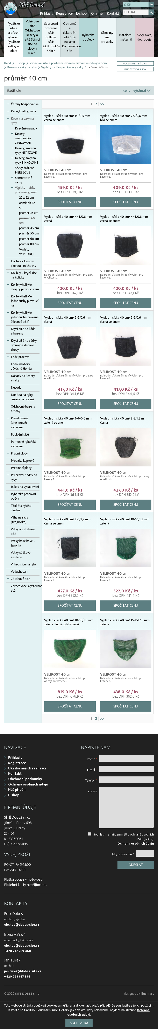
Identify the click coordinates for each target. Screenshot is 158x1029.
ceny (126, 90)
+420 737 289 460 (17, 950)
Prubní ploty (19, 453)
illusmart (147, 993)
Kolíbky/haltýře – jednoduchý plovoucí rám (24, 301)
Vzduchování (19, 571)
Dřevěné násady (26, 128)
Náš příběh (17, 789)
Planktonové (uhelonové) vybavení (19, 422)
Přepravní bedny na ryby (24, 477)
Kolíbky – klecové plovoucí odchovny (23, 263)
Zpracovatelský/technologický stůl (25, 588)
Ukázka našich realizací (27, 767)
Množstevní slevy (135, 69)
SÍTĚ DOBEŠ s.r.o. (27, 993)
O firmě (97, 13)
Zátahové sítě (20, 578)
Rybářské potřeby (88, 37)
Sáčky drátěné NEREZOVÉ (24, 170)
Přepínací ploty (21, 467)
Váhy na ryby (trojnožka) (19, 519)
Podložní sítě (20, 434)
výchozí (139, 90)
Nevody (16, 387)
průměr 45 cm (29, 228)
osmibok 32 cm (27, 205)
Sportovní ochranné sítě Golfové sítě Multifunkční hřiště (51, 37)
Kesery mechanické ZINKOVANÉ (23, 138)
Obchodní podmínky (25, 778)
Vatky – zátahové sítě (23, 531)
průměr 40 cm (27, 220)
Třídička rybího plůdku (21, 508)
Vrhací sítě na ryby (23, 564)
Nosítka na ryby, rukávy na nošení (22, 397)
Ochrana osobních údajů (28, 784)
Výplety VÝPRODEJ (26, 251)
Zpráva (92, 790)
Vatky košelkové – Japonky (23, 543)
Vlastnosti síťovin (135, 63)
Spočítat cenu (70, 202)
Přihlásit (48, 13)
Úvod (7, 63)
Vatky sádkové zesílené (20, 555)
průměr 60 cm (29, 238)
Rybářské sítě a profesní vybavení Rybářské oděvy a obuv (13, 39)
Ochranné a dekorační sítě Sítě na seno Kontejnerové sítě (70, 37)
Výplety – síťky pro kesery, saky (26, 190)
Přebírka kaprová (22, 460)
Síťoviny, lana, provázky (107, 37)
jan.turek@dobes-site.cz (22, 970)
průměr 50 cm (29, 233)
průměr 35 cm (28, 212)
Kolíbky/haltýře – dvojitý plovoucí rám (25, 287)
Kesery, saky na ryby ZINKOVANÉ (26, 160)
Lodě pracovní (20, 356)
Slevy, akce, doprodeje (144, 37)
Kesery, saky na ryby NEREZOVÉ (26, 150)
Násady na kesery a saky (23, 378)
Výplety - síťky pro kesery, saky (62, 67)
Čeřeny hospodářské (25, 104)
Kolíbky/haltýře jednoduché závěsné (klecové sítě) (24, 317)
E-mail (92, 768)
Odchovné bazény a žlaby (23, 409)
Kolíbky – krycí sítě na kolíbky (24, 275)
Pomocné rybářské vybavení (23, 444)
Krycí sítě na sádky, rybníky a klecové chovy (24, 345)
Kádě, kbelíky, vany (23, 111)
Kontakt (113, 13)
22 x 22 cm (26, 197)
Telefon (91, 779)
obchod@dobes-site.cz (21, 924)
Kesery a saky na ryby (22, 67)
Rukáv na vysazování (25, 486)
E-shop (82, 13)
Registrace (66, 13)
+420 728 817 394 (17, 976)
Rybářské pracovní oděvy (23, 496)
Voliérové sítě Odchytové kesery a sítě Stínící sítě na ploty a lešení (32, 37)
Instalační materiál (125, 37)
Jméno (92, 758)
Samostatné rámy (23, 180)
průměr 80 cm (29, 244)
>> (102, 104)
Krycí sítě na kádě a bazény (23, 331)
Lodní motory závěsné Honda (21, 366)
